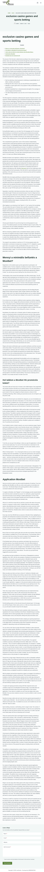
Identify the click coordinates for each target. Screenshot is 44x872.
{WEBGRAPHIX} (31, 870)
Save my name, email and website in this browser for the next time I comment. (19, 859)
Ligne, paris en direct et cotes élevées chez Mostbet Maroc (19, 52)
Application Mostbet (10, 54)
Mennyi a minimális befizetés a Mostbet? (15, 48)
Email (5, 838)
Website (5, 842)
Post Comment (7, 863)
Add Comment (7, 847)
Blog (29, 23)
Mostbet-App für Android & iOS (12, 55)
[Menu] (40, 2)
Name (5, 834)
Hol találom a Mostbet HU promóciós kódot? (16, 50)
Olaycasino (23, 168)
